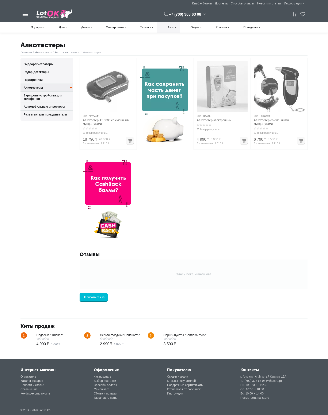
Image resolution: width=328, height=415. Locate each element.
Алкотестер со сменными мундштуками (271, 121)
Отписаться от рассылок (184, 389)
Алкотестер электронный (214, 120)
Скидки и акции (177, 376)
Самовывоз (101, 389)
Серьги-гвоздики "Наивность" (120, 335)
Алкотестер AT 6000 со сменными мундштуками (106, 121)
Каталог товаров (31, 380)
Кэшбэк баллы (202, 3)
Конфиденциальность (35, 393)
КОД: (85, 116)
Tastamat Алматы (105, 397)
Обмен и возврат (105, 393)
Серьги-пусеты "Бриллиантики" (185, 335)
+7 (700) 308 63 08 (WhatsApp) (261, 380)
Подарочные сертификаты (185, 385)
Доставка (221, 3)
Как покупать (102, 376)
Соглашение (29, 389)
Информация (293, 3)
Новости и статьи (269, 3)
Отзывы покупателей (181, 380)
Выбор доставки (105, 380)
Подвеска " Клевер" (50, 335)
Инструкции (175, 393)
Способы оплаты (242, 3)
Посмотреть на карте (254, 397)
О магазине (28, 376)
